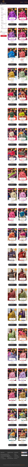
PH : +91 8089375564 (3, 458)
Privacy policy (16, 455)
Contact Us (8, 455)
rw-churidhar (12, 261)
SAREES (3, 17)
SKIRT (3, 25)
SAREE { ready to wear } (4, 28)
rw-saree (12, 21)
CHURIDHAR (3, 9)
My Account (15, 458)
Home (1, 5)
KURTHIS (3, 20)
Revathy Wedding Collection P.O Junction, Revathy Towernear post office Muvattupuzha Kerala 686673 (4, 456)
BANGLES (3, 15)
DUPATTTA (3, 22)
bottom (3, 12)
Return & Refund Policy (10, 458)
